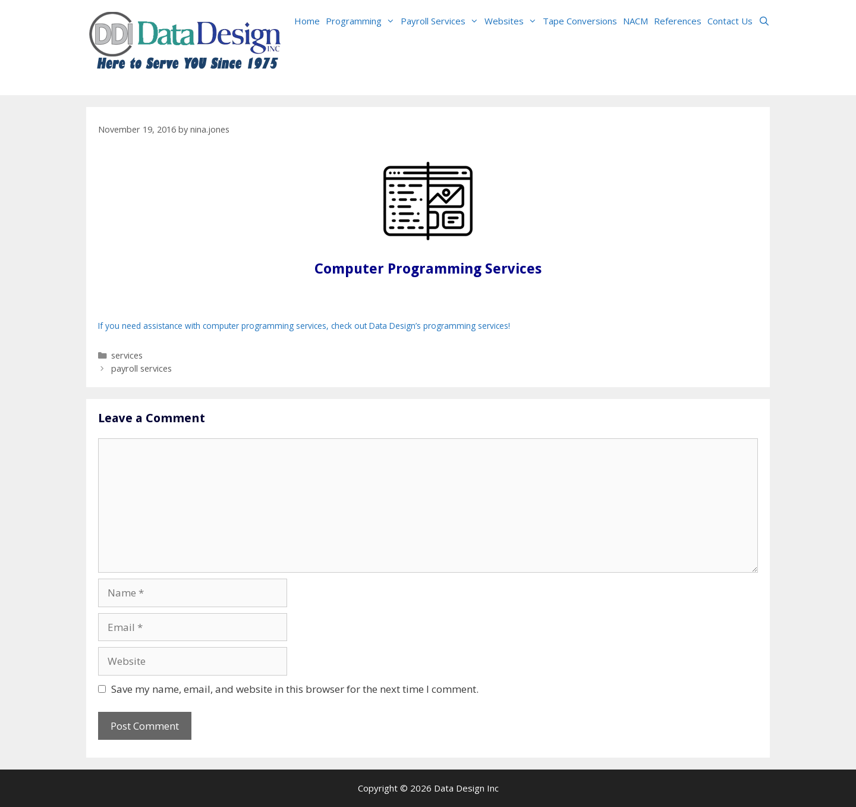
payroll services (141, 368)
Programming (362, 21)
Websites (512, 21)
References (677, 21)
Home (307, 21)
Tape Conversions (580, 21)
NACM (635, 21)
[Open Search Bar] (764, 21)
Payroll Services (441, 21)
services (127, 355)
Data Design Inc (466, 788)
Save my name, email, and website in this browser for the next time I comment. (295, 689)
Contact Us (730, 21)
